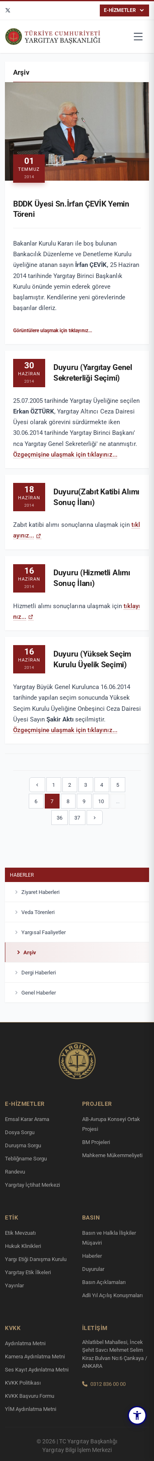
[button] (137, 1415)
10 (101, 801)
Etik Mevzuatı (20, 1233)
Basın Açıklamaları (104, 1282)
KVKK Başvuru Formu (29, 1396)
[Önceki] (37, 784)
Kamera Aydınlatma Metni (35, 1356)
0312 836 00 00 (108, 1384)
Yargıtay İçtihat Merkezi (32, 1185)
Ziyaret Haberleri (36, 893)
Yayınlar (14, 1285)
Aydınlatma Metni (25, 1343)
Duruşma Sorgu (23, 1145)
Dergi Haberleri (34, 974)
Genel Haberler (34, 994)
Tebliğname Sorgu (26, 1158)
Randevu (15, 1172)
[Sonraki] (95, 817)
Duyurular (93, 1269)
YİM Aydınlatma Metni (30, 1409)
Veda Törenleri (34, 913)
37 (77, 818)
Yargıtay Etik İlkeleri (28, 1272)
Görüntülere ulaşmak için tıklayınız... (52, 330)
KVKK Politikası (23, 1383)
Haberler (22, 876)
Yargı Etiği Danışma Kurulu (36, 1259)
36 (59, 818)
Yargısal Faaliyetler (39, 933)
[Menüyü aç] (138, 36)
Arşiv (25, 953)
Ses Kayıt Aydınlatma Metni (37, 1370)
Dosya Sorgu (19, 1132)
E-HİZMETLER (124, 10)
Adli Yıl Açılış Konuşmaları (112, 1295)
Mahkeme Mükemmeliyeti (112, 1155)
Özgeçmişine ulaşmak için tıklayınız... (65, 455)
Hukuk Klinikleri (23, 1246)
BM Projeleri (96, 1142)
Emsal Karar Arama (27, 1119)
